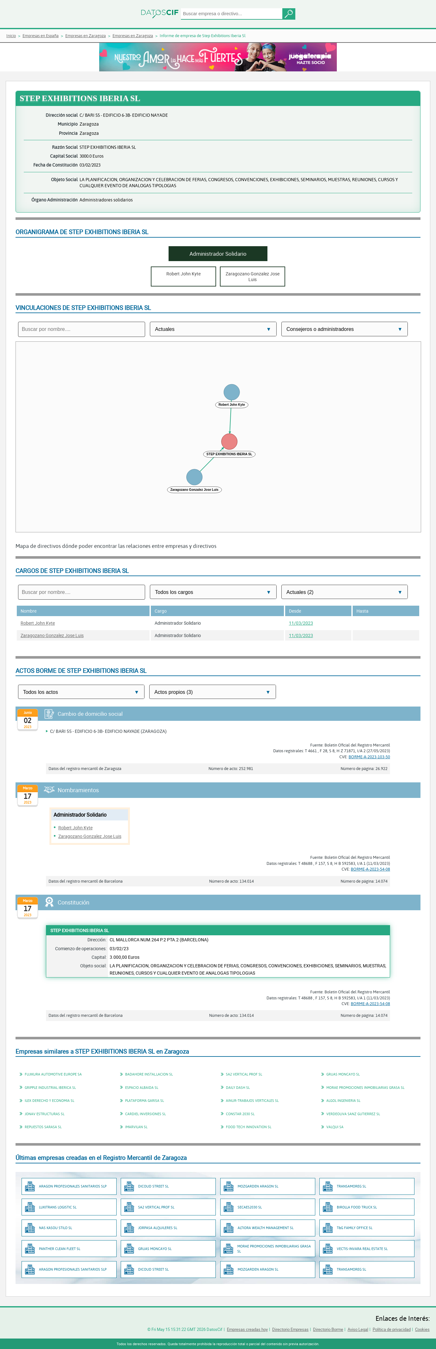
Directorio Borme (328, 1329)
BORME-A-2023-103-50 (369, 756)
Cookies (422, 1329)
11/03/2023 (301, 623)
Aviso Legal (358, 1329)
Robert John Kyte (38, 623)
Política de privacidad (392, 1329)
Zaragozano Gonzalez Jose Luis (52, 635)
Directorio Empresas (290, 1329)
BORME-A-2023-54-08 (370, 869)
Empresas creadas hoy (247, 1329)
